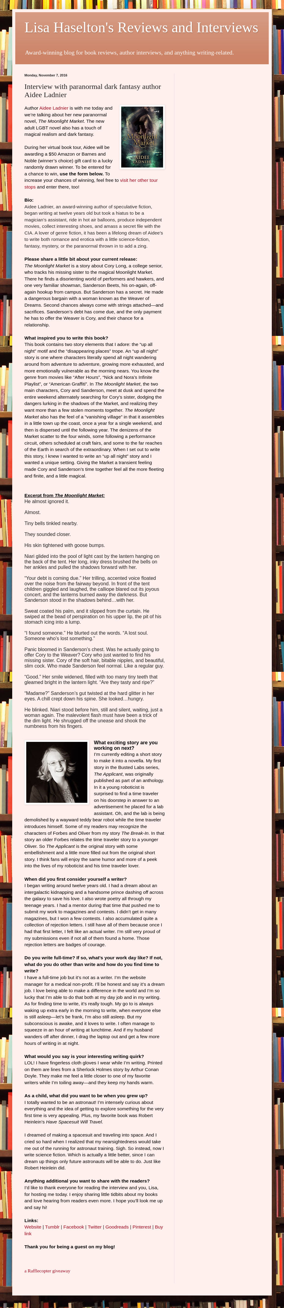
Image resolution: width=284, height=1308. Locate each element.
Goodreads (117, 1226)
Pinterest (142, 1226)
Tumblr (52, 1226)
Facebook (74, 1226)
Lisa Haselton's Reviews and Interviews (141, 27)
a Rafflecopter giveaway (47, 1270)
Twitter (94, 1226)
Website (32, 1226)
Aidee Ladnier (53, 108)
